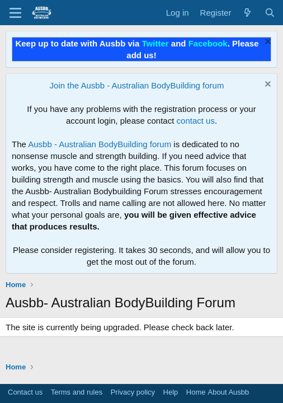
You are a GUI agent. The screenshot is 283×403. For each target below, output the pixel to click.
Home (196, 392)
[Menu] (15, 13)
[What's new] (247, 12)
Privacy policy (133, 392)
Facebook (208, 43)
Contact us (25, 392)
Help (170, 392)
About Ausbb (228, 392)
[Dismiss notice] (266, 43)
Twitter (155, 43)
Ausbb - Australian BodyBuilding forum (99, 144)
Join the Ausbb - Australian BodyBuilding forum (137, 85)
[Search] (270, 12)
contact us (196, 120)
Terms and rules (76, 392)
